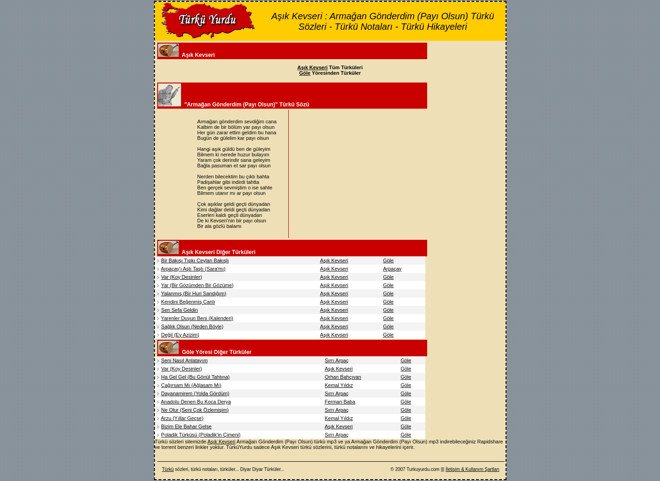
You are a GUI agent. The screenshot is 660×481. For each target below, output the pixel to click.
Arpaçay (392, 268)
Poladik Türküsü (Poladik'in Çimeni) (201, 434)
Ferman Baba (339, 401)
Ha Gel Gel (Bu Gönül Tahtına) (195, 377)
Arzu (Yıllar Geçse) (182, 418)
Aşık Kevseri (334, 260)
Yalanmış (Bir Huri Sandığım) (193, 293)
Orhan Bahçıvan (342, 377)
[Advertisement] (368, 174)
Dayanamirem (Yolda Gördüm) (195, 393)
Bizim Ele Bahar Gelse (186, 426)
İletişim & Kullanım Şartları (472, 469)
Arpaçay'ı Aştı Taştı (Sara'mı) (193, 268)
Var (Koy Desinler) (181, 277)
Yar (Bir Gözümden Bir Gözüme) (197, 285)
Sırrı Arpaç (336, 360)
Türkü (168, 469)
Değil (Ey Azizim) (180, 334)
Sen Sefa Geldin (179, 310)
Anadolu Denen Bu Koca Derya (196, 401)
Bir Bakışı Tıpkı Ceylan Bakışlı (195, 260)
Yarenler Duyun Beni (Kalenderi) (197, 318)
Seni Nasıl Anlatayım (184, 360)
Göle (388, 260)
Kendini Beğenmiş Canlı (188, 301)
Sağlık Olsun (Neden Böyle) (192, 326)
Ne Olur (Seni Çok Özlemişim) (195, 410)
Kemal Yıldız (338, 385)
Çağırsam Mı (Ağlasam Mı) (191, 385)
